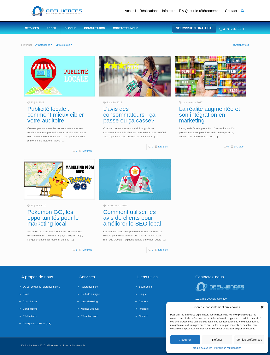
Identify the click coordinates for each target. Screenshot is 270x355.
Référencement (89, 286)
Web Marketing (89, 301)
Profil (26, 294)
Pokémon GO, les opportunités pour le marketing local (53, 218)
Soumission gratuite (194, 28)
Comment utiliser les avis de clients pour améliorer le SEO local (132, 218)
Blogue (143, 294)
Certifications (30, 308)
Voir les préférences (249, 339)
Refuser (217, 339)
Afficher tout (241, 44)
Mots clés (64, 44)
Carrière (143, 301)
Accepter (185, 339)
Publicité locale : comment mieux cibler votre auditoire (55, 115)
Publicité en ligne (90, 294)
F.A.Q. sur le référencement (200, 11)
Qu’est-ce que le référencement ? (41, 286)
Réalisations (148, 11)
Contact (231, 11)
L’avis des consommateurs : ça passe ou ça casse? (129, 115)
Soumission (145, 286)
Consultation (30, 301)
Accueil (130, 11)
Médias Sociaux (90, 308)
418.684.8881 (233, 29)
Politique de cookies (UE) (37, 323)
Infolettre (168, 11)
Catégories (44, 44)
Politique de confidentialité (227, 348)
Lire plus (87, 150)
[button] (262, 307)
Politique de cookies (201, 348)
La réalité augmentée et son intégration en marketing (209, 115)
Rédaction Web (89, 316)
